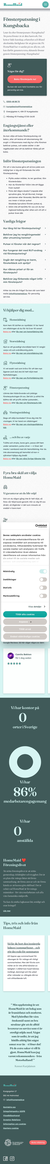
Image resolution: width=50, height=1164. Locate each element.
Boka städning (38, 1142)
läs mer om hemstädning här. (29, 331)
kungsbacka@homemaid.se (19, 106)
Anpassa (25, 621)
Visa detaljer (34, 606)
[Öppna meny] (45, 4)
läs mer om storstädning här (29, 353)
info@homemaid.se (18, 293)
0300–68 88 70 (13, 101)
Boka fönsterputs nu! (25, 79)
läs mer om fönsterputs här (29, 403)
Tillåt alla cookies (25, 614)
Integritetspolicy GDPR (14, 1111)
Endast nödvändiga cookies (25, 636)
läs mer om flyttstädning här (29, 378)
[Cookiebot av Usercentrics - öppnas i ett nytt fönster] (35, 526)
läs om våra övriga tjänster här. (30, 458)
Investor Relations (12, 1120)
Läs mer (7, 911)
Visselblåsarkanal (11, 1115)
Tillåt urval (25, 629)
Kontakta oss (9, 1107)
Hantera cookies (11, 1128)
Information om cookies (14, 1124)
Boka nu (7, 331)
